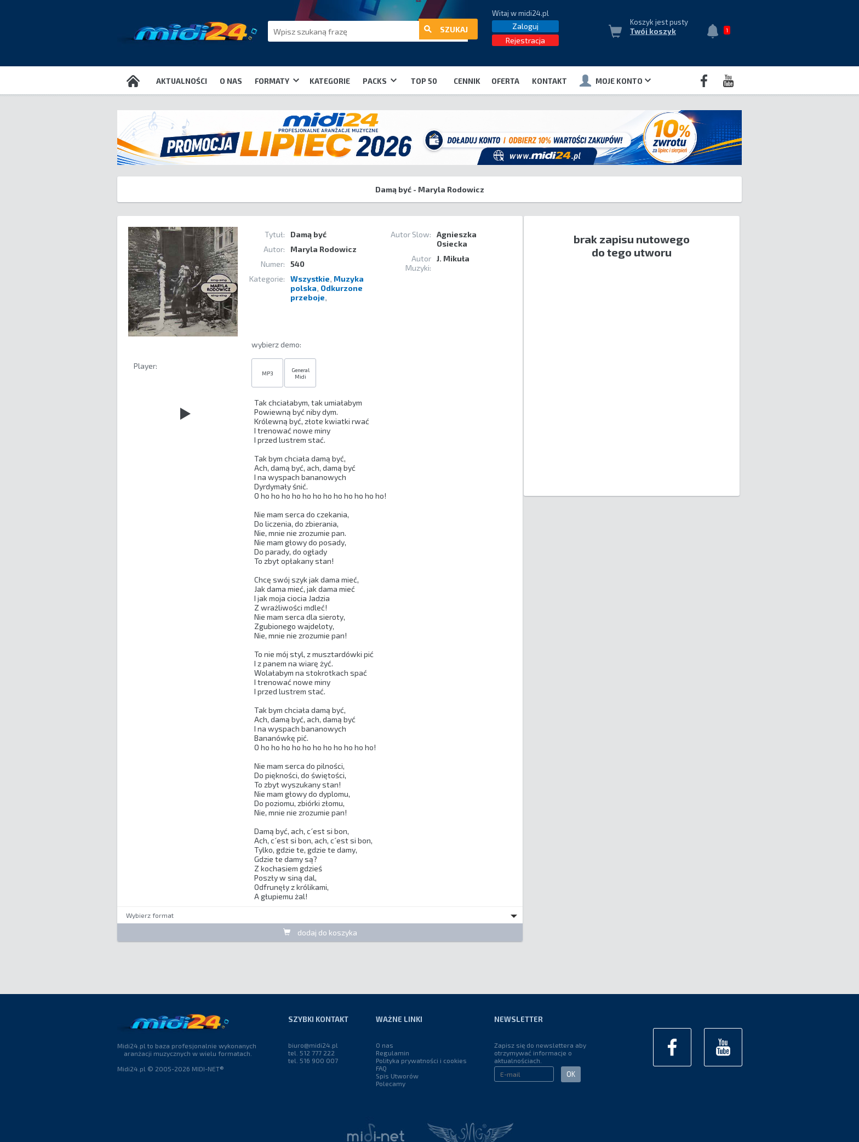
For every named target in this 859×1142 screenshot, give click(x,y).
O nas (231, 81)
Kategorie (330, 81)
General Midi (300, 372)
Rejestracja (525, 40)
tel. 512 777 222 (311, 1053)
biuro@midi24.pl (313, 1045)
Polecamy (390, 1083)
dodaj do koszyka (320, 932)
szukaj (446, 31)
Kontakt (549, 81)
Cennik (467, 81)
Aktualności (181, 81)
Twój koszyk (653, 31)
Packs (380, 81)
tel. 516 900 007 (313, 1060)
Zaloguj (525, 26)
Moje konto (615, 81)
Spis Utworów (397, 1076)
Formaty (277, 81)
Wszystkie (310, 278)
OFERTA (505, 81)
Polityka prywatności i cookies (421, 1060)
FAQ (381, 1068)
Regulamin (392, 1053)
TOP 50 (424, 81)
